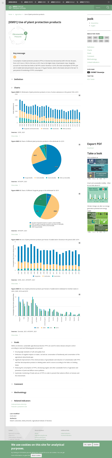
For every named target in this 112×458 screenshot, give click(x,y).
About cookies (36, 455)
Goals (89, 53)
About (36, 433)
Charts (89, 50)
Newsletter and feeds (40, 439)
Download (90, 148)
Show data (14, 136)
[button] (108, 2)
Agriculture (18, 14)
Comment (90, 56)
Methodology (92, 59)
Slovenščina (94, 23)
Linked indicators (93, 62)
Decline (96, 444)
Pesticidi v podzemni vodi (19, 406)
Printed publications (40, 437)
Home (10, 14)
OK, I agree (87, 444)
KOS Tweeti (90, 79)
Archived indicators (66, 435)
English (93, 26)
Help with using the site (41, 435)
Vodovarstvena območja (18, 404)
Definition (90, 47)
